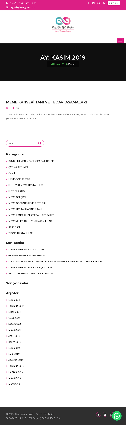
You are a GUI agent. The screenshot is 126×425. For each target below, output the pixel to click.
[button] (117, 416)
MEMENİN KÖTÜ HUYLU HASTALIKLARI (30, 221)
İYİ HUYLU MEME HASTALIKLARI (26, 185)
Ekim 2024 (14, 299)
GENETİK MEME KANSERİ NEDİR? (26, 255)
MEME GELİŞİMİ (17, 197)
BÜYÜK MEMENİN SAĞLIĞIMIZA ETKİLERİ (31, 161)
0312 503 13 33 (23, 3)
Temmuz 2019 (16, 365)
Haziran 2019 (15, 371)
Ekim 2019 (14, 347)
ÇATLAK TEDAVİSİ (18, 167)
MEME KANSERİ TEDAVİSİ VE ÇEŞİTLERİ (30, 267)
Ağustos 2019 (16, 359)
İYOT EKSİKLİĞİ (16, 191)
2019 (64, 64)
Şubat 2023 (14, 323)
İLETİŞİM (113, 3)
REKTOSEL (14, 227)
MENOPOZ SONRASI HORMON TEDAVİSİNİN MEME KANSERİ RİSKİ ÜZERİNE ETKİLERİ (55, 261)
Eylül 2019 (14, 353)
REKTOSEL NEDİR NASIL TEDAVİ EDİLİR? (30, 273)
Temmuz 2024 (16, 305)
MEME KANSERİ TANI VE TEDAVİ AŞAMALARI (46, 102)
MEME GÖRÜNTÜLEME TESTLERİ (27, 203)
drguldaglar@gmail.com (22, 7)
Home (55, 64)
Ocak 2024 (14, 317)
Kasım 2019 (14, 341)
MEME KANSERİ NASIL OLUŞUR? (26, 249)
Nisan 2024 (14, 311)
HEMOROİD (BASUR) (19, 179)
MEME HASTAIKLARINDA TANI (25, 209)
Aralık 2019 (14, 335)
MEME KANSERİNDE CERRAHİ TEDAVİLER (31, 215)
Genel (11, 173)
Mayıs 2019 (14, 377)
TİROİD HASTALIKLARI (20, 233)
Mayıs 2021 (14, 329)
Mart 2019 (14, 383)
